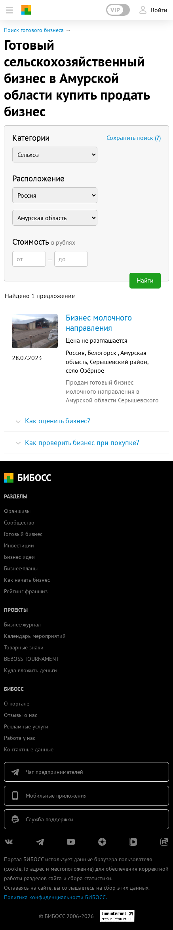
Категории (30, 138)
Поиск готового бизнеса (34, 30)
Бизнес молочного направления (99, 322)
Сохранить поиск (133, 137)
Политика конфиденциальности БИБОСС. (55, 897)
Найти (145, 280)
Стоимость (43, 242)
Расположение (38, 178)
